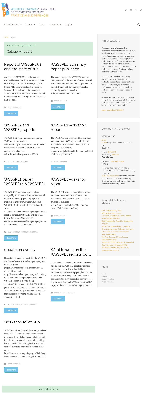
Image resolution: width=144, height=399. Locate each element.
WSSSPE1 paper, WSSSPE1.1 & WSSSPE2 (25, 181)
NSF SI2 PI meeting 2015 (111, 210)
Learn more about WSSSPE (113, 110)
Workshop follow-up (22, 322)
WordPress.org (107, 282)
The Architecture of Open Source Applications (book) (115, 238)
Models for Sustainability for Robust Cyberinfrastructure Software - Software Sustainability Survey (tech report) (118, 229)
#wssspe (115, 155)
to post (104, 143)
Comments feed (108, 279)
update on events (19, 249)
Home (6, 37)
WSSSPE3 (24, 161)
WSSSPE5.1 (17, 107)
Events (29, 24)
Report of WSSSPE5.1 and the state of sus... (22, 66)
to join (104, 140)
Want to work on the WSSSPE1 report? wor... (71, 252)
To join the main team (110, 176)
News (42, 24)
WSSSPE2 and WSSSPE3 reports (19, 127)
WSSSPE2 (16, 161)
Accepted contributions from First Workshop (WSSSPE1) (115, 249)
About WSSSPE (11, 24)
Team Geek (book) (109, 234)
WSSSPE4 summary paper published (68, 66)
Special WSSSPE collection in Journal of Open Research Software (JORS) (118, 243)
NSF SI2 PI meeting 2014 (111, 213)
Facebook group (117, 161)
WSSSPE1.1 (25, 232)
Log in (104, 274)
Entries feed (106, 277)
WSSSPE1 (16, 232)
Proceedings (55, 24)
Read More (11, 113)
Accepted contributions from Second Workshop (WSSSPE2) (116, 217)
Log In (69, 24)
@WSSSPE (112, 152)
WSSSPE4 (63, 101)
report (10, 107)
